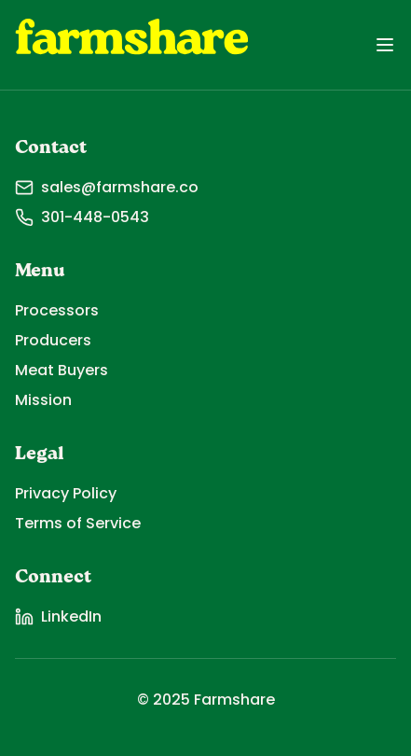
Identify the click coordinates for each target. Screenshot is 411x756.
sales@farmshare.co (107, 187)
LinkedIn (58, 616)
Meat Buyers (61, 370)
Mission (43, 400)
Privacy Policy (65, 493)
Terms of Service (78, 523)
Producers (53, 340)
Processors (57, 310)
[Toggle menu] (385, 45)
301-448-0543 (82, 217)
